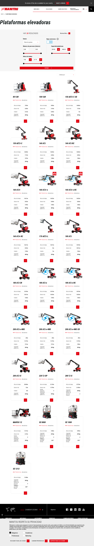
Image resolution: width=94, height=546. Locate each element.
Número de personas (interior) (68, 394)
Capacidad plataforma (16, 115)
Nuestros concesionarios (74, 9)
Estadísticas (28, 533)
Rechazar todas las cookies (19, 541)
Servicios (52, 518)
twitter (70, 509)
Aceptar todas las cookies (59, 541)
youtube (83, 509)
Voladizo (15, 111)
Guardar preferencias (40, 541)
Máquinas (23, 518)
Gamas (25, 39)
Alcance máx (16, 108)
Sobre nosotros (68, 518)
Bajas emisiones (50, 42)
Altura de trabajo (17, 105)
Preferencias (15, 536)
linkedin (78, 509)
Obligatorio (15, 533)
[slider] (23, 53)
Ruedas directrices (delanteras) (42, 391)
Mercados (9, 518)
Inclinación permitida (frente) (42, 440)
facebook (66, 509)
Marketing (28, 536)
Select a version (62, 3)
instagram (74, 509)
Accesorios (38, 518)
